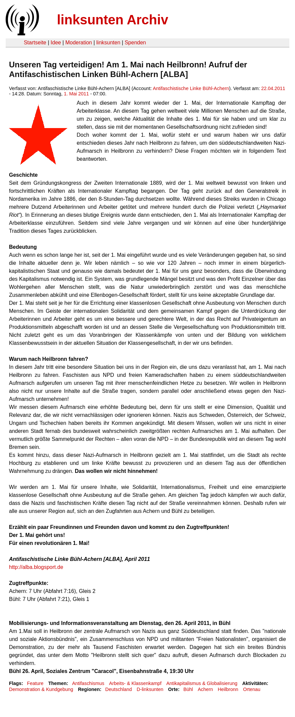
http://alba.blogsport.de (36, 567)
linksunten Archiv (112, 19)
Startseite (35, 42)
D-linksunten (150, 689)
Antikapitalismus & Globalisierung (202, 683)
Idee (56, 42)
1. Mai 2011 (76, 93)
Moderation (78, 42)
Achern (205, 689)
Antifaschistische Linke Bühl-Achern (191, 88)
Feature (35, 683)
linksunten (108, 42)
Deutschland (118, 689)
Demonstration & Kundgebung (41, 689)
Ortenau (251, 689)
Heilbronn (228, 689)
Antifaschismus (88, 683)
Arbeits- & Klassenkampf (135, 683)
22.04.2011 (273, 88)
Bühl (188, 689)
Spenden (135, 42)
